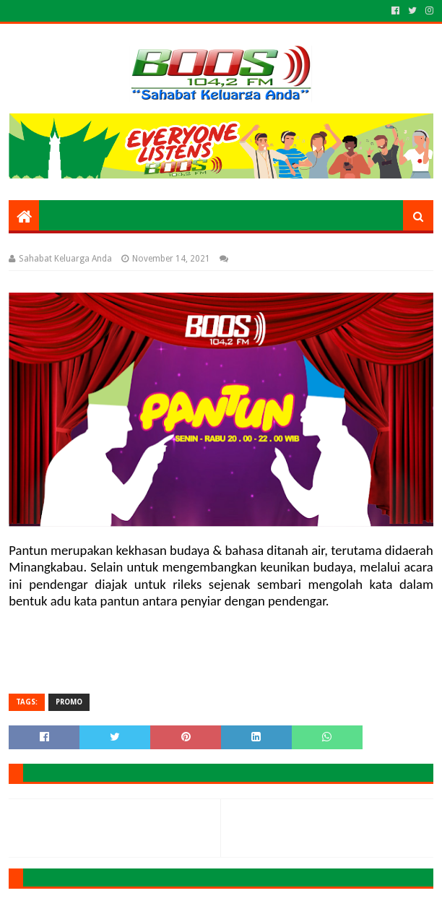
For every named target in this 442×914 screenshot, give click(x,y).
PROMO (69, 702)
